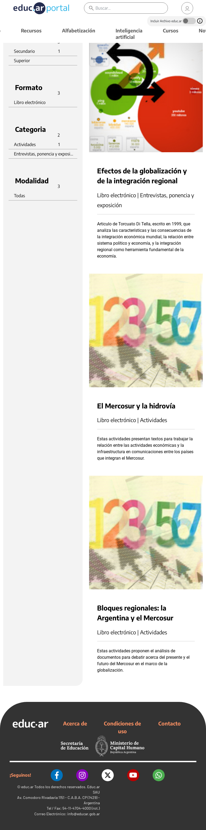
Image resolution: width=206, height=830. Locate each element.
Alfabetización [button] (78, 30)
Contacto (169, 723)
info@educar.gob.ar (83, 814)
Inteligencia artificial (129, 33)
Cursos (170, 30)
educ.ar (27, 786)
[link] (187, 8)
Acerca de (75, 723)
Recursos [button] (31, 30)
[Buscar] (131, 8)
